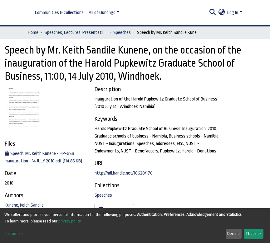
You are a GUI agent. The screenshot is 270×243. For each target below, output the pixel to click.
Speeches (122, 32)
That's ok (253, 233)
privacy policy (69, 221)
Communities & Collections (59, 12)
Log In (232, 12)
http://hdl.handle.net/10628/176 (124, 173)
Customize (13, 233)
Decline (233, 233)
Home (33, 32)
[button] (221, 12)
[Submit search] (212, 12)
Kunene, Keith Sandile (24, 205)
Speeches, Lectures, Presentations (76, 32)
